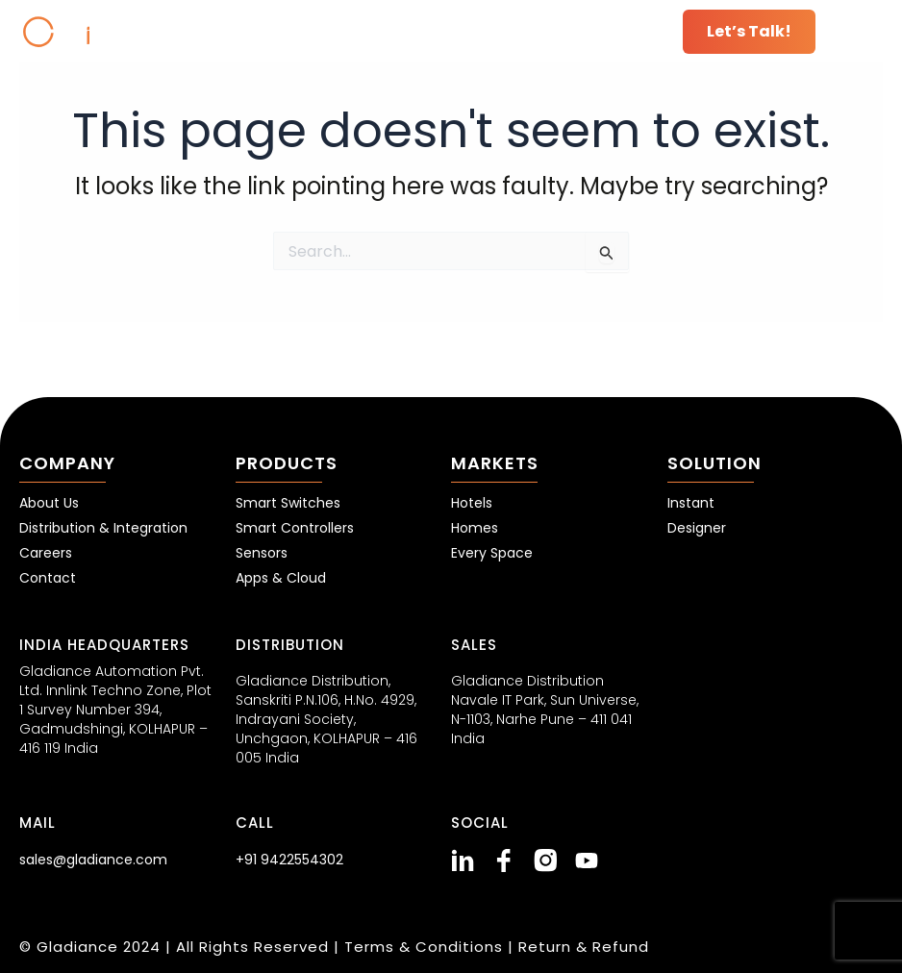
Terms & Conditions (426, 946)
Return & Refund (583, 946)
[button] (858, 31)
